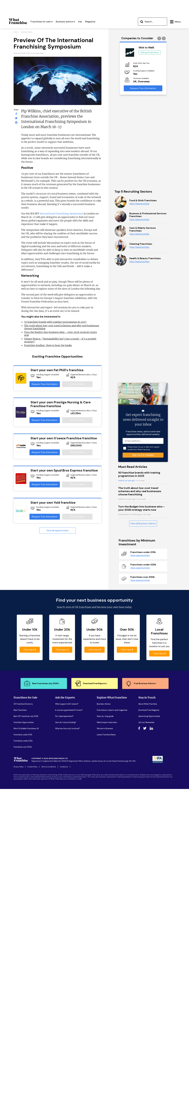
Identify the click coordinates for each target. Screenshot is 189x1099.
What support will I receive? (66, 882)
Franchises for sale (42, 21)
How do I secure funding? (65, 900)
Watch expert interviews (107, 900)
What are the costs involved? (67, 906)
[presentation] (159, 38)
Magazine (90, 21)
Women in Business (105, 906)
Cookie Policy (32, 945)
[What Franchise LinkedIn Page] (16, 122)
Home (16, 32)
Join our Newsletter (146, 900)
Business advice (65, 21)
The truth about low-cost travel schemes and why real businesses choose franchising (139, 669)
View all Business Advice (143, 701)
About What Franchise (147, 882)
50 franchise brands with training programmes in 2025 (55, 321)
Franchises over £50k (23, 925)
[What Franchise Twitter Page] (16, 118)
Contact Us (64, 945)
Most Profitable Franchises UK (26, 906)
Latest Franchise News (106, 912)
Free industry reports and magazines (112, 888)
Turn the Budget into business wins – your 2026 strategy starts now (141, 686)
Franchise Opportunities (24, 900)
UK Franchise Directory (23, 882)
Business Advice (103, 882)
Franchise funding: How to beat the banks (48, 345)
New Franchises (20, 888)
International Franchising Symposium (61, 213)
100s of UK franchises (78, 785)
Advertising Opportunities (149, 894)
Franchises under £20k (23, 919)
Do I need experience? (64, 894)
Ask (80, 21)
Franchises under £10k (23, 912)
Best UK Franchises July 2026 (26, 894)
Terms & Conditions (48, 945)
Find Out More (77, 384)
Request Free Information (45, 384)
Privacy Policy (18, 945)
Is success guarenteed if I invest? (69, 888)
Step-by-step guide (105, 894)
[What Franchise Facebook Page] (16, 113)
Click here (29, 827)
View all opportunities (57, 530)
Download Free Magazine (148, 888)
